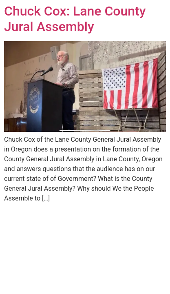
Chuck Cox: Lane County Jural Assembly (75, 18)
